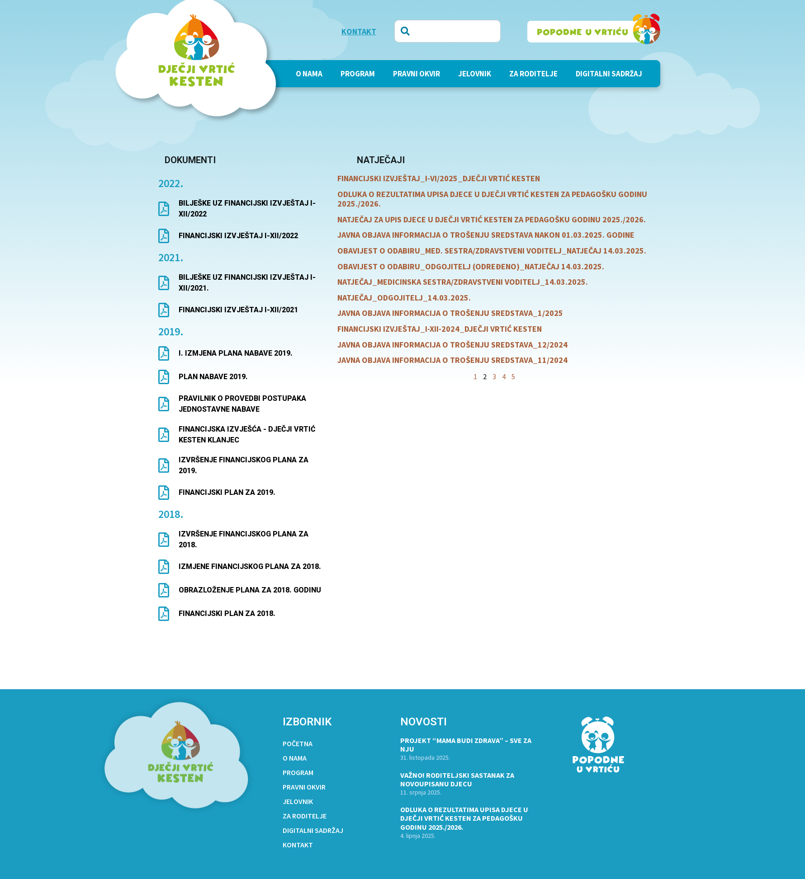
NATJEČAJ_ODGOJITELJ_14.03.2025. (404, 297)
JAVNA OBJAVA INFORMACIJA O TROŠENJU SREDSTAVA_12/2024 (452, 344)
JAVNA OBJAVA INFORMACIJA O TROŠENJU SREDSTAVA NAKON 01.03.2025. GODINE (486, 235)
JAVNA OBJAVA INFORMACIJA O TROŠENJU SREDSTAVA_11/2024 (452, 360)
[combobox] (447, 31)
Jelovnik (474, 73)
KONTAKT (358, 31)
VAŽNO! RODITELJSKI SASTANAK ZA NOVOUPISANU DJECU (457, 779)
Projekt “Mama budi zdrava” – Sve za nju (465, 744)
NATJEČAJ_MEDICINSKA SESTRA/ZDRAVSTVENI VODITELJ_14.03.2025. (462, 282)
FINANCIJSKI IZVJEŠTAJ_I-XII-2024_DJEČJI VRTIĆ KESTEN (439, 329)
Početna (298, 743)
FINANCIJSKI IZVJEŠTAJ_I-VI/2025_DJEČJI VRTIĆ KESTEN (438, 178)
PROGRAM (358, 73)
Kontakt (298, 844)
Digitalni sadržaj (609, 73)
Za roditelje (533, 73)
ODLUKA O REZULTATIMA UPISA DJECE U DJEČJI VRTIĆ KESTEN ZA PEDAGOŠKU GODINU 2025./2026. (492, 199)
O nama (309, 73)
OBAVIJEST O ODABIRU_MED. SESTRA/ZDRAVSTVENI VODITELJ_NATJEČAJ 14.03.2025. (491, 250)
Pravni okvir (416, 73)
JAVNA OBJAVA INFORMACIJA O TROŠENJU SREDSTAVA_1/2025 (450, 313)
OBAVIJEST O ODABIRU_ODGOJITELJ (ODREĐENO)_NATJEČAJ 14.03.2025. (470, 266)
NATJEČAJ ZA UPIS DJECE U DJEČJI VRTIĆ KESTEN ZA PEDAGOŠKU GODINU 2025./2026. (491, 219)
